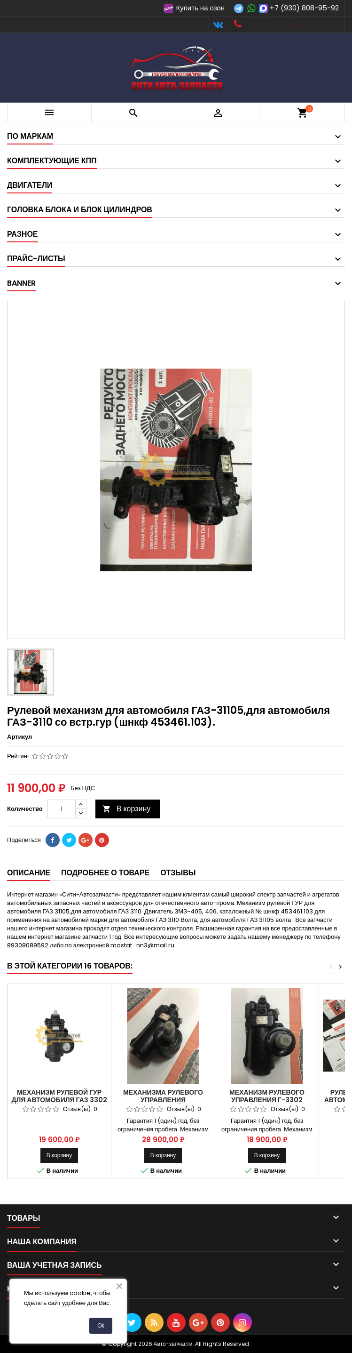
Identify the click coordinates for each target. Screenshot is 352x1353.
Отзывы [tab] (178, 872)
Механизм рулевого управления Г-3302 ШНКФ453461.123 (267, 1100)
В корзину (126, 808)
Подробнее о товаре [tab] (105, 872)
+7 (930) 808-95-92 (304, 8)
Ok (100, 1325)
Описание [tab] (28, 872)
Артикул (19, 737)
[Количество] (61, 809)
